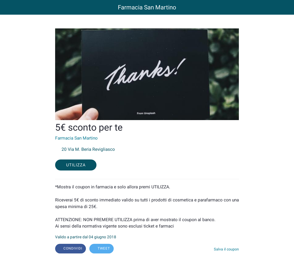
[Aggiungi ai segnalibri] (208, 249)
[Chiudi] (7, 7)
